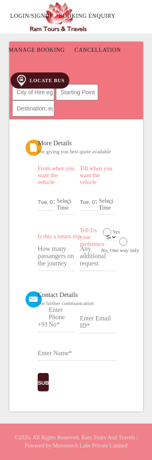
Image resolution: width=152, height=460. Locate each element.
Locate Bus (39, 80)
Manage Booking (37, 50)
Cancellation (98, 50)
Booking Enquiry (87, 16)
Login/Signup (31, 16)
